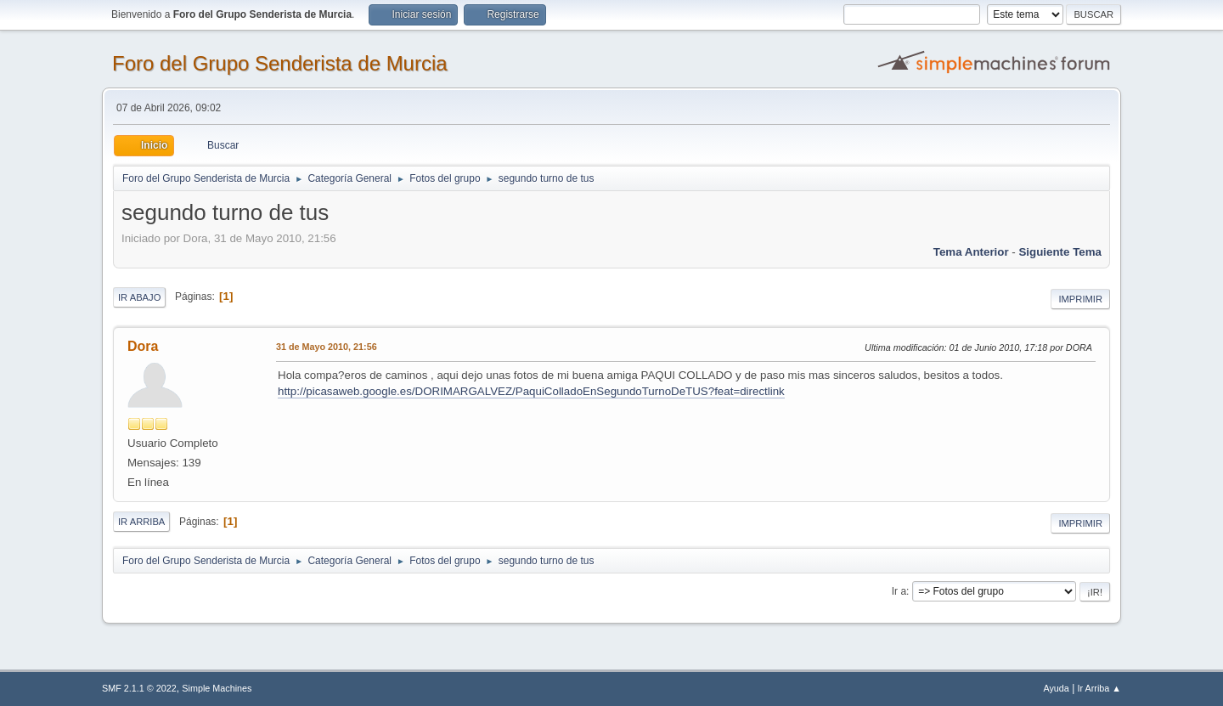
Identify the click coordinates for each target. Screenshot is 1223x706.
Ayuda (1055, 688)
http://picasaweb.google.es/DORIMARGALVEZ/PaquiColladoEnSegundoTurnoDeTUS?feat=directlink (531, 391)
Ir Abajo (139, 297)
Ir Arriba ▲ (1099, 688)
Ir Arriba (141, 522)
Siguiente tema (1060, 252)
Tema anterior (971, 252)
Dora (142, 346)
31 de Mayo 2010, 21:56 (326, 347)
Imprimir (1080, 299)
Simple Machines (216, 688)
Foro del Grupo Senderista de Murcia (280, 63)
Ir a (899, 591)
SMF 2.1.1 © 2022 (139, 688)
